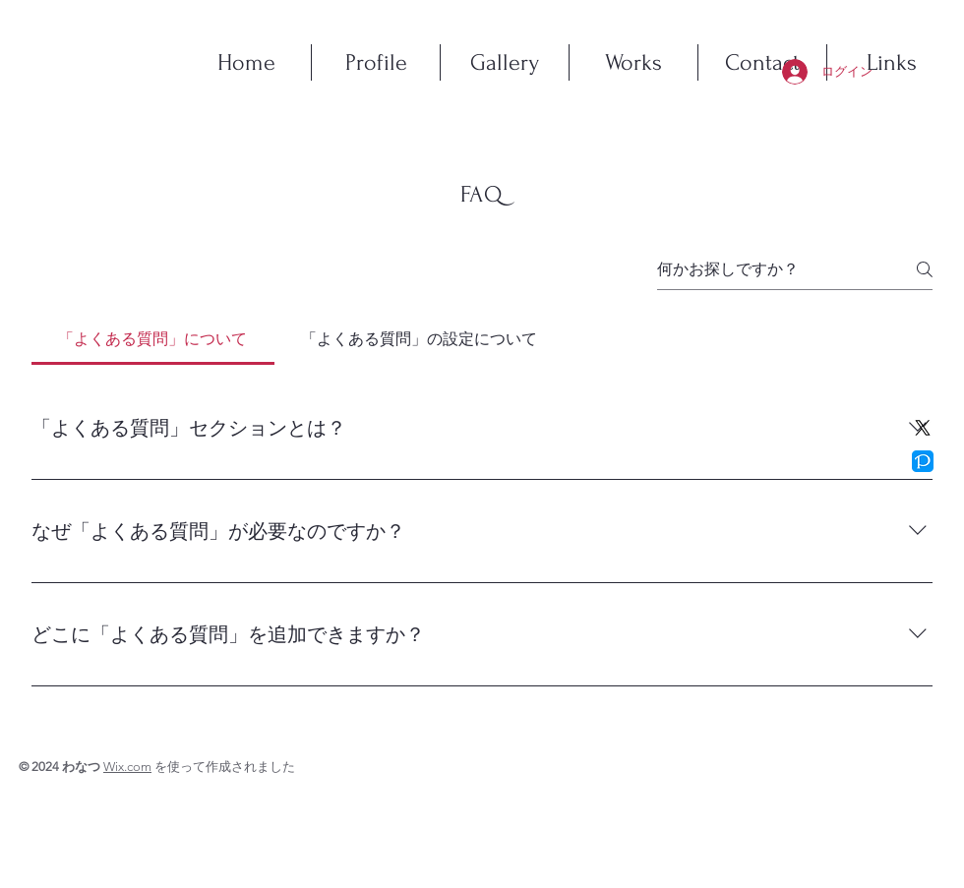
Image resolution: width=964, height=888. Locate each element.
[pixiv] (923, 461)
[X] (923, 428)
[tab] (152, 339)
